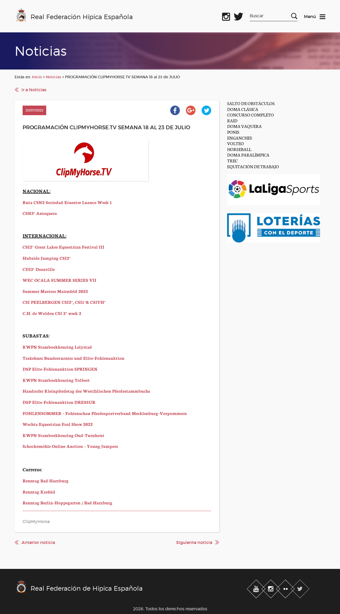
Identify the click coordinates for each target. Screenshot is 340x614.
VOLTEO (235, 143)
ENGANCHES (239, 138)
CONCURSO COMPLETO (250, 114)
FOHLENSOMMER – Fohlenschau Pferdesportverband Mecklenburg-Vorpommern (105, 413)
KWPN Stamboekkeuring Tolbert (56, 380)
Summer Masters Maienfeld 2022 (55, 291)
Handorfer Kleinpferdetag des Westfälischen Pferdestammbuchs (86, 391)
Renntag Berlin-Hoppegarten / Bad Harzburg (67, 502)
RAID (232, 120)
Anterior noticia (38, 542)
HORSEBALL (239, 149)
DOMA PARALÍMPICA (248, 155)
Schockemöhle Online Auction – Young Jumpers (70, 446)
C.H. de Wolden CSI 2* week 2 (52, 313)
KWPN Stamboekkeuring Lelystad (57, 347)
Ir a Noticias (34, 90)
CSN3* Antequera (40, 213)
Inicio (37, 77)
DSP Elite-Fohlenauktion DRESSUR (59, 402)
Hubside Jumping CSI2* (47, 258)
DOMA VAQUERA (244, 126)
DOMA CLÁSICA (242, 109)
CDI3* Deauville (39, 269)
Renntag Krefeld (39, 491)
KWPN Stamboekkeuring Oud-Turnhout (63, 435)
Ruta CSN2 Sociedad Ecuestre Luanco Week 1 (67, 202)
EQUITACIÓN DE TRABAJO (253, 166)
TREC (232, 160)
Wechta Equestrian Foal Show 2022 (58, 424)
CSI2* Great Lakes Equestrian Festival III (63, 247)
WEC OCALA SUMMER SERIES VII (59, 280)
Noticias (53, 77)
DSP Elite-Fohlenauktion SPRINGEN (60, 369)
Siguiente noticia (194, 542)
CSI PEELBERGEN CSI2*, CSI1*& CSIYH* (64, 302)
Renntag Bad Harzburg (46, 480)
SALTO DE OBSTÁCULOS (251, 103)
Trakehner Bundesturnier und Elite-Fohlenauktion (73, 358)
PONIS (233, 132)
